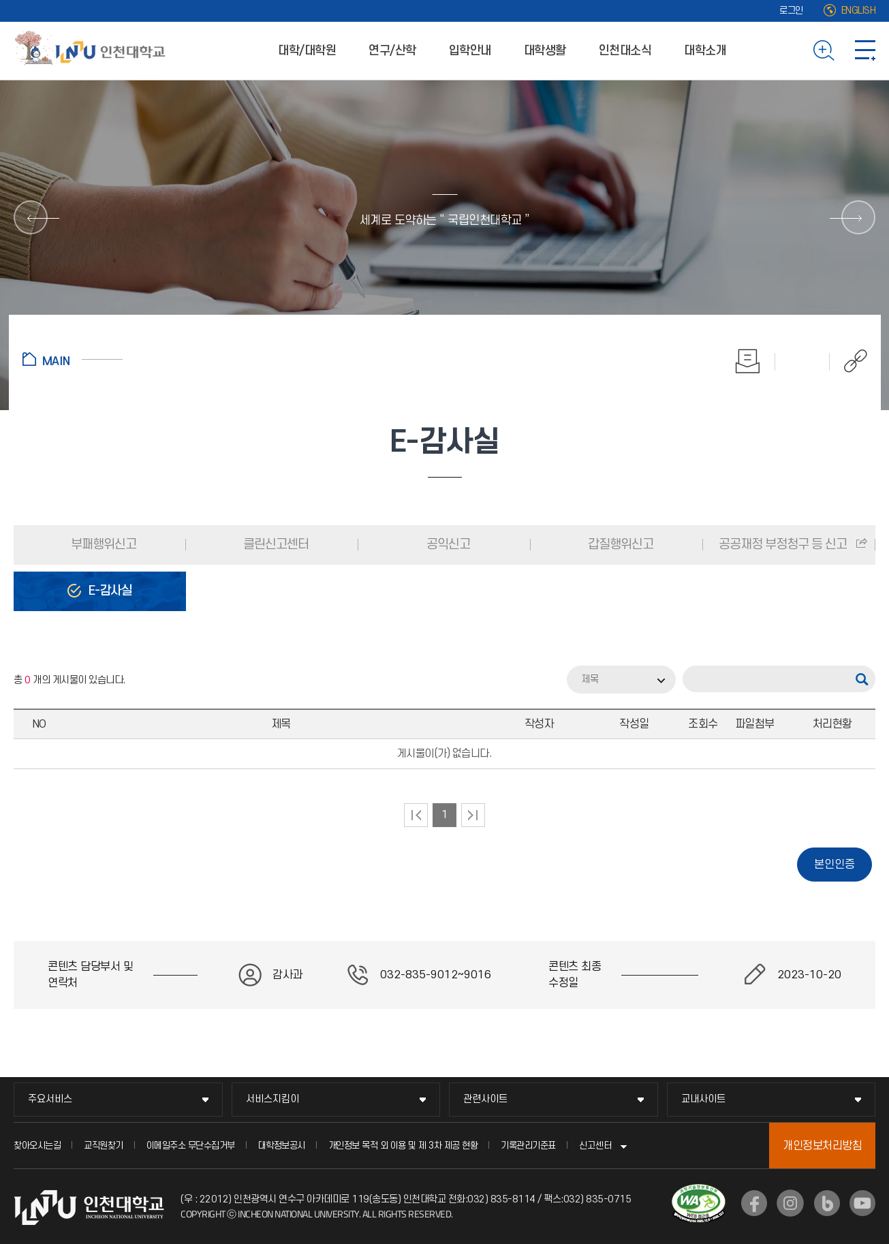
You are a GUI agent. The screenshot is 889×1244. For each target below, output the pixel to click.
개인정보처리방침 (822, 1146)
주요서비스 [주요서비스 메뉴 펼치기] (50, 1099)
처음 (416, 815)
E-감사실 (109, 591)
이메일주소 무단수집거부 (190, 1145)
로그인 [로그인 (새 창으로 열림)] (791, 10)
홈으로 (72, 359)
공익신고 (447, 545)
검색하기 (824, 50)
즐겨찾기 (802, 361)
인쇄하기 (748, 361)
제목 (590, 679)
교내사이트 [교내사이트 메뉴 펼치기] (703, 1099)
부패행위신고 (102, 545)
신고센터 (595, 1145)
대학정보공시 (281, 1145)
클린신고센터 (274, 545)
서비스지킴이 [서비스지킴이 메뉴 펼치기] (272, 1099)
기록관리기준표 (528, 1145)
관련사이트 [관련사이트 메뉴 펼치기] (485, 1099)
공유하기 (848, 361)
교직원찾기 (103, 1145)
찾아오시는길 (37, 1145)
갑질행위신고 (619, 545)
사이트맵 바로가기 (865, 50)
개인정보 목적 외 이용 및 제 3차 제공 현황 (403, 1145)
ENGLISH (858, 10)
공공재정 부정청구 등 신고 (782, 545)
